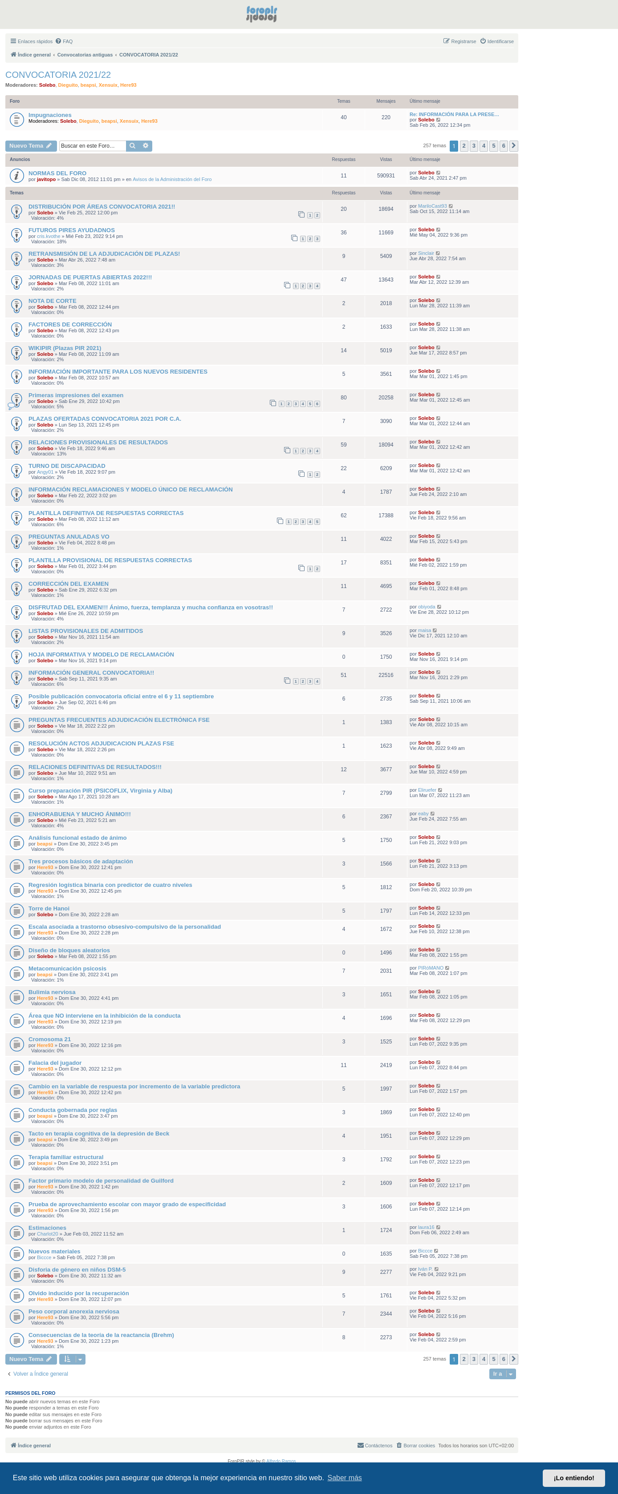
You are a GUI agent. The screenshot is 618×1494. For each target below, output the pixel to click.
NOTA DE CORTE (52, 301)
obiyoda (426, 606)
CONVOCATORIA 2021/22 (58, 75)
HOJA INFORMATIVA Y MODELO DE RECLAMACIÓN (101, 654)
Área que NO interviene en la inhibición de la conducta (104, 1015)
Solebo (47, 85)
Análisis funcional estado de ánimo (77, 837)
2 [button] (464, 145)
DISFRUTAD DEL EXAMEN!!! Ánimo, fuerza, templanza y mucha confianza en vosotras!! (150, 607)
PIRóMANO (430, 967)
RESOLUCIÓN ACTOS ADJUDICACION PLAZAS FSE (101, 743)
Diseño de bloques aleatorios (69, 950)
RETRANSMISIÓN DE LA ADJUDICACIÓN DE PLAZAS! (104, 253)
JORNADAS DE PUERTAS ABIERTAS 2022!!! (90, 277)
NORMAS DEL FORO (57, 173)
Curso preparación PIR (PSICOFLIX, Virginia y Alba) (100, 790)
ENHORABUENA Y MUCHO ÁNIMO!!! (79, 814)
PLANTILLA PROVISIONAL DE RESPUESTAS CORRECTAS (110, 560)
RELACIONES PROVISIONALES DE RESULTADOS (98, 442)
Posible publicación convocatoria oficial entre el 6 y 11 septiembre (121, 696)
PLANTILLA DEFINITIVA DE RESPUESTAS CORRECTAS (106, 513)
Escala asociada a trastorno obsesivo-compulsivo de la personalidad (124, 926)
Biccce (44, 1257)
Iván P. (425, 1269)
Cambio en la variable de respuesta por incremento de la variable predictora (134, 1086)
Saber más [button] (345, 1478)
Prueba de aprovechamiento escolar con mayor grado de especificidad (127, 1204)
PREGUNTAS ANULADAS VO (69, 536)
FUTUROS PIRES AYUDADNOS (71, 230)
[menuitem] (64, 41)
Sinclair (426, 253)
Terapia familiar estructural (65, 1157)
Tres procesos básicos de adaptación (80, 861)
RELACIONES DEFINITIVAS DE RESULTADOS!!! (95, 767)
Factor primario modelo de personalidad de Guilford (101, 1180)
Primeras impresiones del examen (75, 395)
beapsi (88, 85)
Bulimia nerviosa (52, 992)
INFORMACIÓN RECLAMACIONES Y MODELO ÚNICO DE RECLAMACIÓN (130, 489)
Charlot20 (47, 1233)
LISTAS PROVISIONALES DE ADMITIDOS (85, 631)
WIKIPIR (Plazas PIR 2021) (64, 348)
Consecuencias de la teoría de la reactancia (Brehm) (101, 1335)
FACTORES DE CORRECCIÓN (70, 324)
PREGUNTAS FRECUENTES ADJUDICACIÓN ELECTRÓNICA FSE (119, 720)
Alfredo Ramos (281, 1461)
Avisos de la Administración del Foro (172, 179)
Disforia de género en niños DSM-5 (77, 1269)
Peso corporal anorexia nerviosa (73, 1311)
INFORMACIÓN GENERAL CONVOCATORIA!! (91, 672)
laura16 (426, 1227)
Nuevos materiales (54, 1251)
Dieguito (68, 85)
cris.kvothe (49, 236)
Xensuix (108, 85)
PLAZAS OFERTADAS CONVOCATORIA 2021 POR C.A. (104, 418)
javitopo (46, 179)
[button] (513, 146)
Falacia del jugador (54, 1062)
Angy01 (45, 472)
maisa (424, 630)
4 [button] (483, 145)
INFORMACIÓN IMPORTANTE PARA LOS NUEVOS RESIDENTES (117, 371)
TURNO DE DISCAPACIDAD (67, 466)
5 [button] (493, 145)
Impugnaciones (50, 115)
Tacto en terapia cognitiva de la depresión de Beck (98, 1133)
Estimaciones (47, 1227)
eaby (423, 813)
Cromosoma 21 (49, 1039)
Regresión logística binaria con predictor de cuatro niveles (110, 885)
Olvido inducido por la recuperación (78, 1293)
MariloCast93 (432, 206)
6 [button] (503, 145)
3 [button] (474, 145)
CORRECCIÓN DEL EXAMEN (68, 583)
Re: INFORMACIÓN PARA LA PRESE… (454, 114)
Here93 (128, 85)
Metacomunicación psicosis (67, 968)
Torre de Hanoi (48, 908)
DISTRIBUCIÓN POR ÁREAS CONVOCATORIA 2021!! (101, 206)
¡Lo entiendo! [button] (574, 1478)
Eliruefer (427, 790)
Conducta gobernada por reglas (72, 1110)
